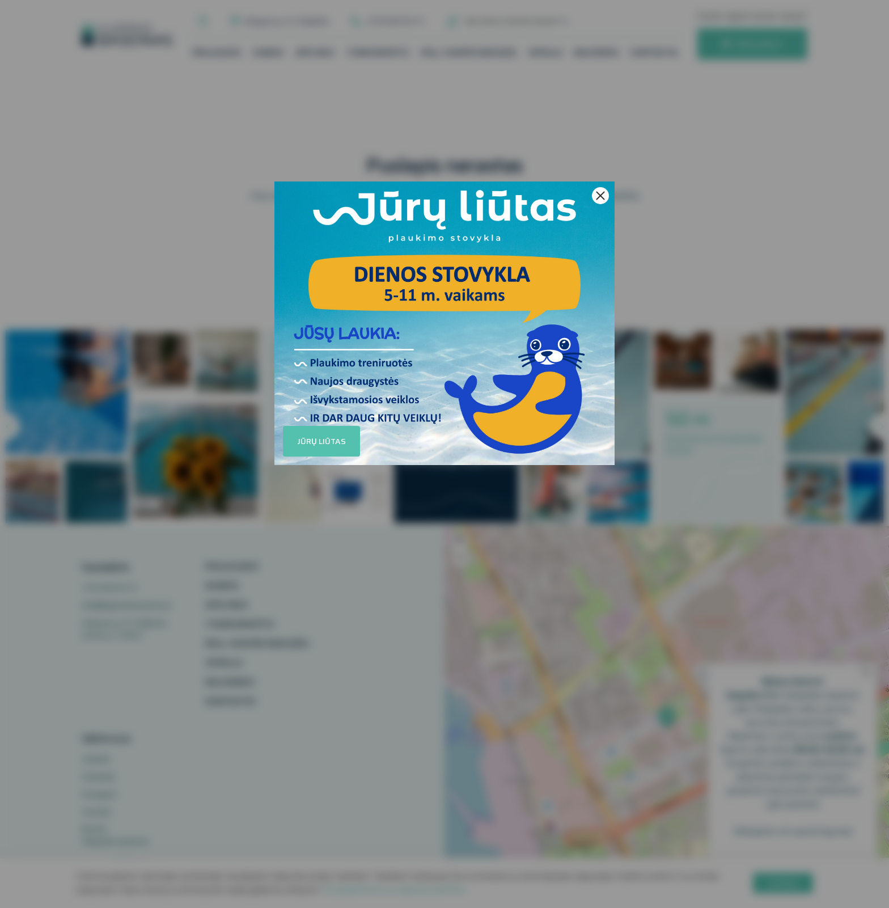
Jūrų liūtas (321, 441)
